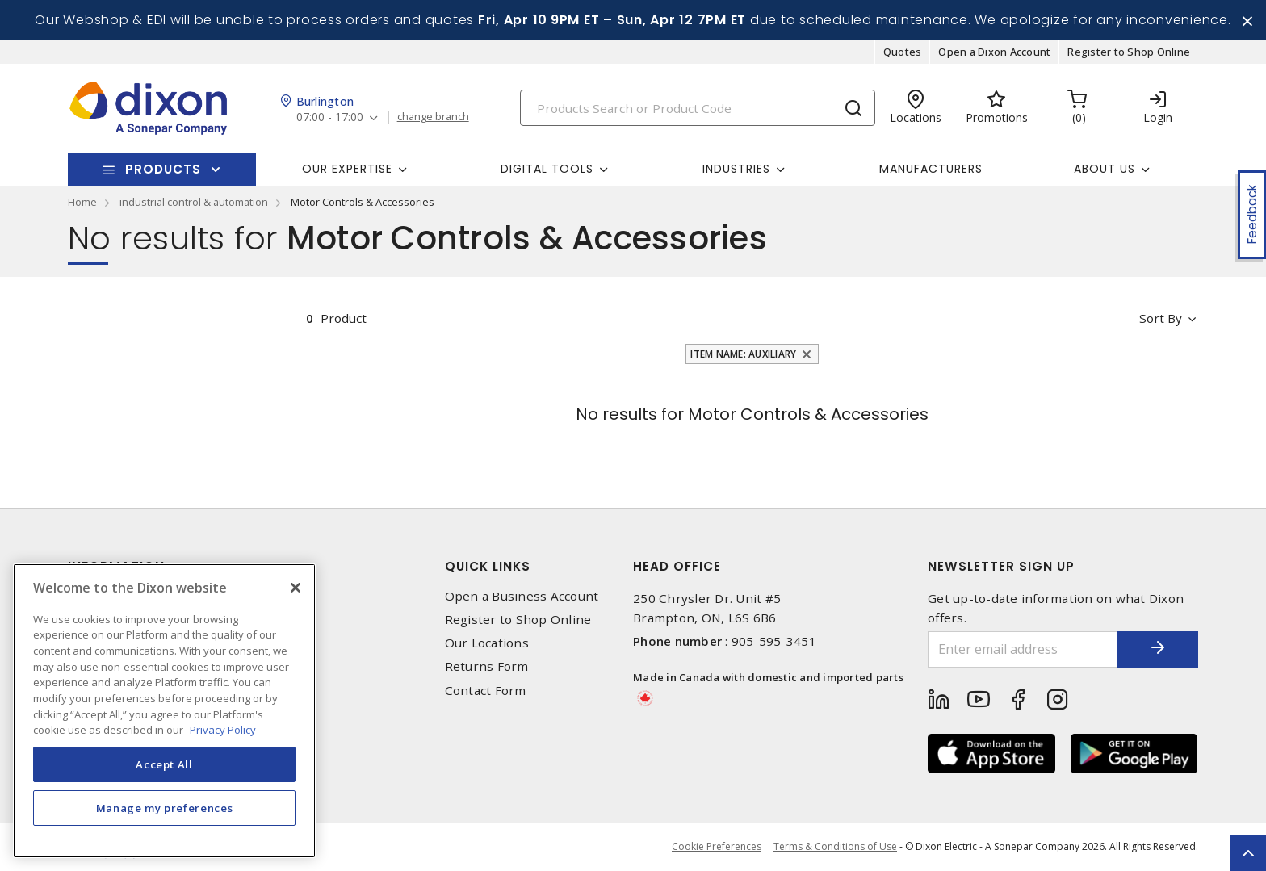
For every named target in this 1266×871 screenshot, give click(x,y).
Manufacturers (931, 169)
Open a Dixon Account (994, 51)
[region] (164, 710)
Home (82, 202)
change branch (433, 117)
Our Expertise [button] (347, 169)
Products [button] (163, 169)
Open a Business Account (522, 596)
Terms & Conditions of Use (835, 846)
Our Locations (487, 643)
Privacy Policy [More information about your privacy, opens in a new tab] (223, 729)
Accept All (164, 764)
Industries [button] (736, 169)
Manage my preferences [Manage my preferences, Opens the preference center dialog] (164, 808)
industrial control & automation (193, 202)
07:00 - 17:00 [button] (329, 117)
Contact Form (485, 690)
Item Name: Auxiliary (743, 354)
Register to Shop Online (1128, 51)
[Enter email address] (1023, 649)
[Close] (295, 587)
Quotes (902, 51)
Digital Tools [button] (547, 169)
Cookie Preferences (716, 847)
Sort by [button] (1160, 318)
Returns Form (487, 666)
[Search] (697, 108)
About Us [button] (1104, 169)
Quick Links (487, 566)
